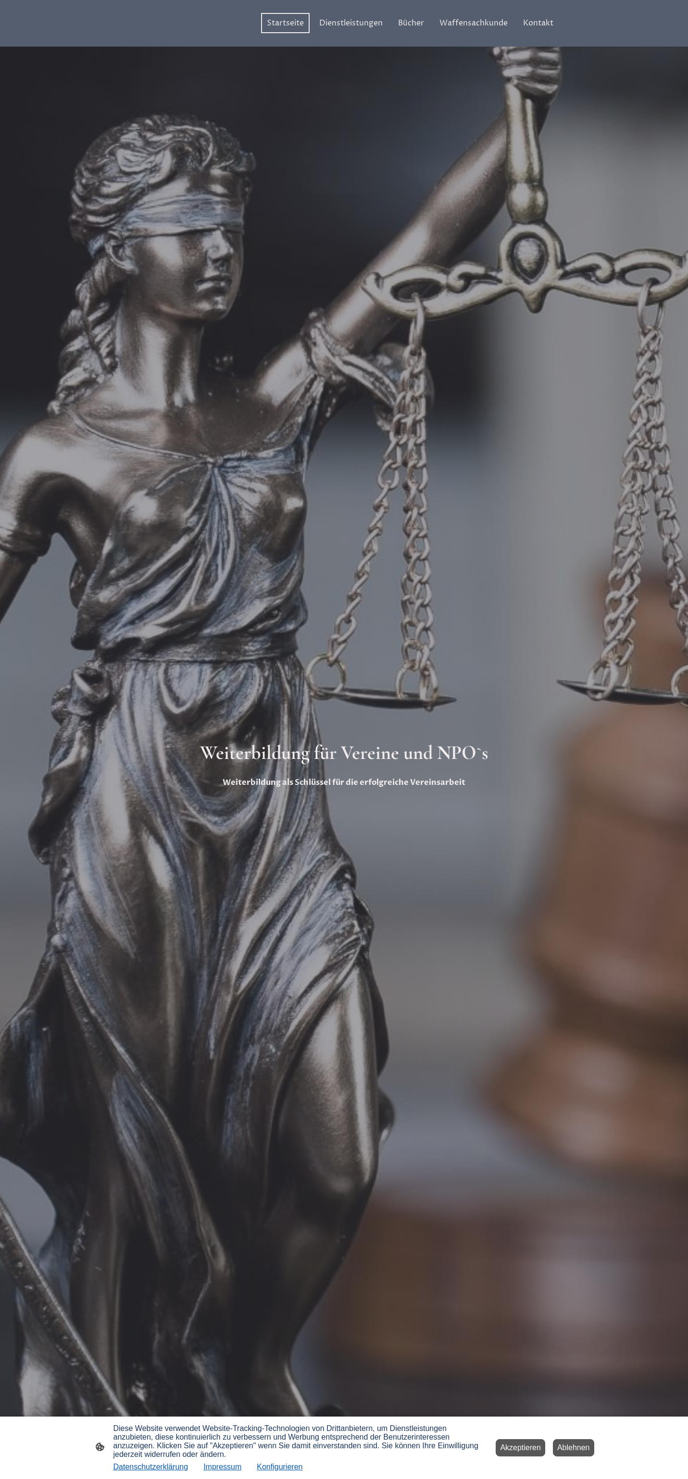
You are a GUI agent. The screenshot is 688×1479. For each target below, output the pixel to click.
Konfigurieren (279, 1467)
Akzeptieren (520, 1447)
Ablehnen (573, 1447)
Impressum (222, 1467)
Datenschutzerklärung (150, 1467)
